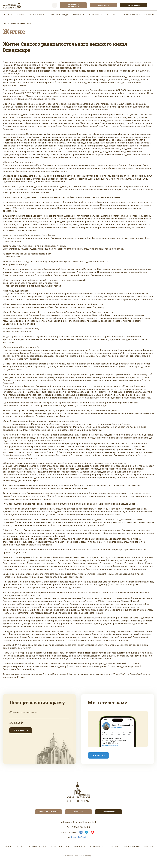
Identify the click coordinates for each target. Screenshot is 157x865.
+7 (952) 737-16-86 (80, 827)
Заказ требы (103, 5)
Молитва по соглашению (73, 5)
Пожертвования (130, 15)
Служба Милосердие (59, 15)
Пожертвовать (133, 5)
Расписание (78, 15)
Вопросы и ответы (97, 15)
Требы (19, 15)
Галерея (115, 15)
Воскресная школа (36, 15)
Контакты (149, 15)
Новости (8, 15)
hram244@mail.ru (80, 837)
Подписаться (98, 755)
